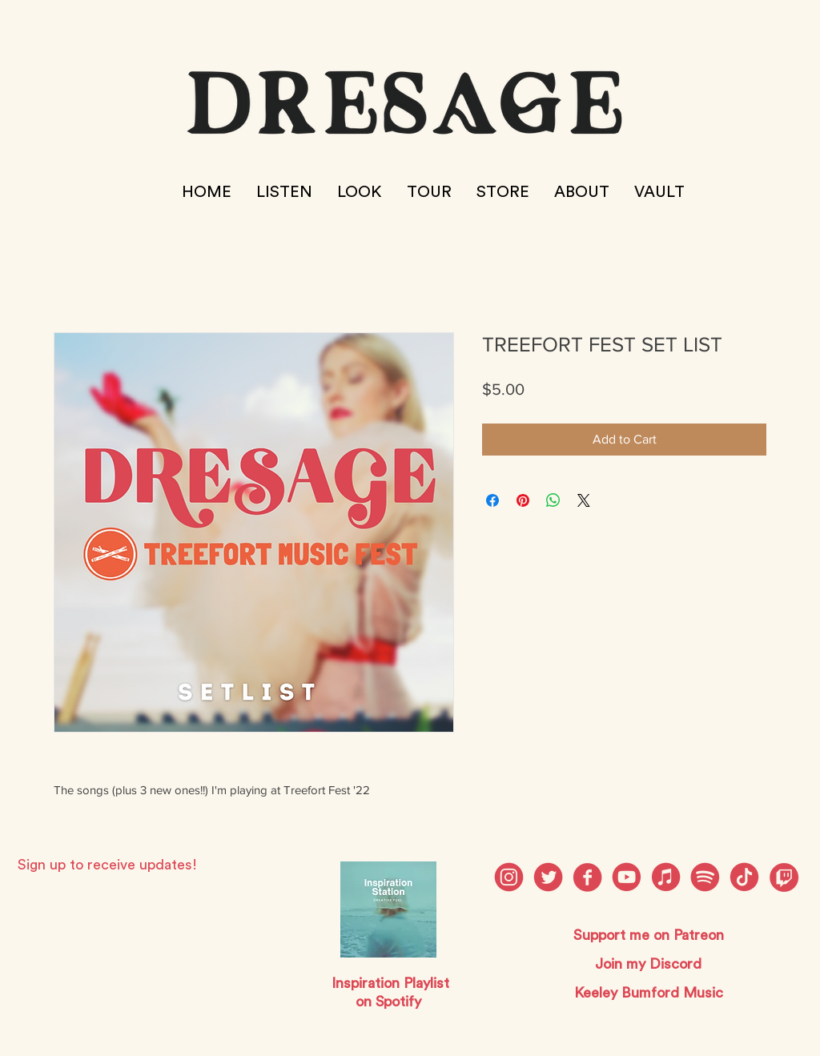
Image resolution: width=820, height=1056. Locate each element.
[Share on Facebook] (492, 500)
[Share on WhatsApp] (553, 500)
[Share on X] (583, 500)
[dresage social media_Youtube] (626, 877)
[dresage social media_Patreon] (744, 877)
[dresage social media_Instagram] (509, 877)
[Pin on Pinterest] (523, 500)
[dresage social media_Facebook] (587, 877)
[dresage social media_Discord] (665, 877)
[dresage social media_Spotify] (705, 877)
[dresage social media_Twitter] (548, 877)
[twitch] (783, 877)
